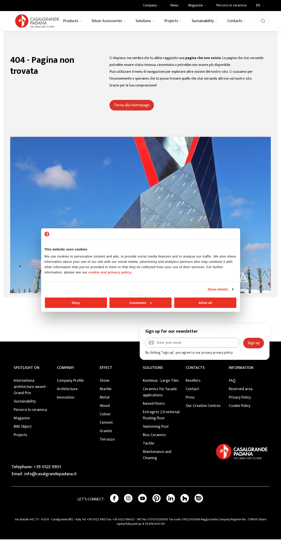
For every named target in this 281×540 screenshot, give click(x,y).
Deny (76, 303)
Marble (105, 390)
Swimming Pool (155, 427)
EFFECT (106, 368)
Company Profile (70, 381)
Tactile (148, 444)
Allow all (205, 303)
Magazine (22, 419)
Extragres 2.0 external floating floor (161, 416)
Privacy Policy (240, 398)
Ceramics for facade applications (160, 393)
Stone (104, 381)
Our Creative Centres (203, 406)
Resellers (193, 381)
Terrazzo (107, 440)
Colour (105, 415)
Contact (192, 390)
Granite (106, 432)
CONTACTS (195, 368)
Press (190, 398)
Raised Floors (154, 404)
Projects (20, 436)
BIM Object (23, 427)
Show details (218, 289)
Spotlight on (26, 368)
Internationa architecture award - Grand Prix (31, 387)
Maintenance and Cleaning (157, 455)
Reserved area (240, 390)
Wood (105, 406)
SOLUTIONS (153, 368)
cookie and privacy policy (110, 272)
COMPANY (65, 368)
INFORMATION (241, 368)
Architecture (67, 390)
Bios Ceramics (154, 436)
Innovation (65, 398)
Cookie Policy (239, 406)
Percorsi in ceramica (30, 410)
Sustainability (25, 402)
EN (261, 5)
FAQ (232, 381)
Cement (106, 423)
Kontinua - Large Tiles (161, 381)
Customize (141, 303)
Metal (104, 398)
